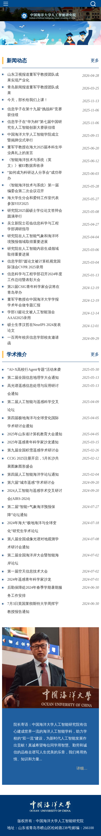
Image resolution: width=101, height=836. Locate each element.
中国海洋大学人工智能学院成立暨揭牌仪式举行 (33, 137)
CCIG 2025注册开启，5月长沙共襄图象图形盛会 (33, 462)
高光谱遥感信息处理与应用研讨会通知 (33, 390)
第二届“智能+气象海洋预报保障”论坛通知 (31, 511)
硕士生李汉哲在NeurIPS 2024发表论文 (34, 327)
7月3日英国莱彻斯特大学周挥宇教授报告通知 (33, 608)
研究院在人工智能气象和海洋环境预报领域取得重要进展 (33, 239)
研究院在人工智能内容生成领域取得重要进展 (33, 251)
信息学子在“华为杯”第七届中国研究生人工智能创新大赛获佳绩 (34, 124)
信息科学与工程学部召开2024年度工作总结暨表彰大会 (34, 277)
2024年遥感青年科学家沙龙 (29, 579)
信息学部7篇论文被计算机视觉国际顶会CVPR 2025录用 (34, 264)
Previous (6, 31)
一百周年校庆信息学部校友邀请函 (33, 340)
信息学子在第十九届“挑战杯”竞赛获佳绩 (34, 112)
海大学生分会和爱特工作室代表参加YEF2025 (33, 201)
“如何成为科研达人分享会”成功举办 (34, 175)
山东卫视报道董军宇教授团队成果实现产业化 (33, 77)
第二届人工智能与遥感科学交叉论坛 (33, 406)
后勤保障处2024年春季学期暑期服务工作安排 (34, 591)
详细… (81, 768)
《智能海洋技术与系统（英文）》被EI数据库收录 (29, 162)
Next (95, 31)
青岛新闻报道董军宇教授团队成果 (33, 90)
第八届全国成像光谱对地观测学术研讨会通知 (33, 543)
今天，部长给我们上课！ (27, 100)
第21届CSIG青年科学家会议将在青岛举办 (33, 289)
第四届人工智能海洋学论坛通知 (33, 474)
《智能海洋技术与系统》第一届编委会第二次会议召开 (33, 188)
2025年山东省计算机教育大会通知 (34, 434)
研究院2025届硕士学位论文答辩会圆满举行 (34, 213)
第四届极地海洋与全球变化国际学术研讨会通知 (33, 422)
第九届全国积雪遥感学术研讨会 (33, 450)
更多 (95, 60)
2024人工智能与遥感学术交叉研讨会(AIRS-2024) (34, 495)
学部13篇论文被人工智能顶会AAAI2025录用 (31, 315)
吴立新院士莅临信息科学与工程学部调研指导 (33, 226)
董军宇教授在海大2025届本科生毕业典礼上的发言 (34, 150)
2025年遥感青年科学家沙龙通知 (33, 442)
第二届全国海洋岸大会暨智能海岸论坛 (33, 559)
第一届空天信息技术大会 (27, 571)
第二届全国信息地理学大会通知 (33, 377)
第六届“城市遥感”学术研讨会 (31, 482)
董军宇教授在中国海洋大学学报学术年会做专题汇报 (33, 302)
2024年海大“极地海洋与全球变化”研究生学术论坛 (31, 527)
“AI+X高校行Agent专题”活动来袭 (34, 369)
